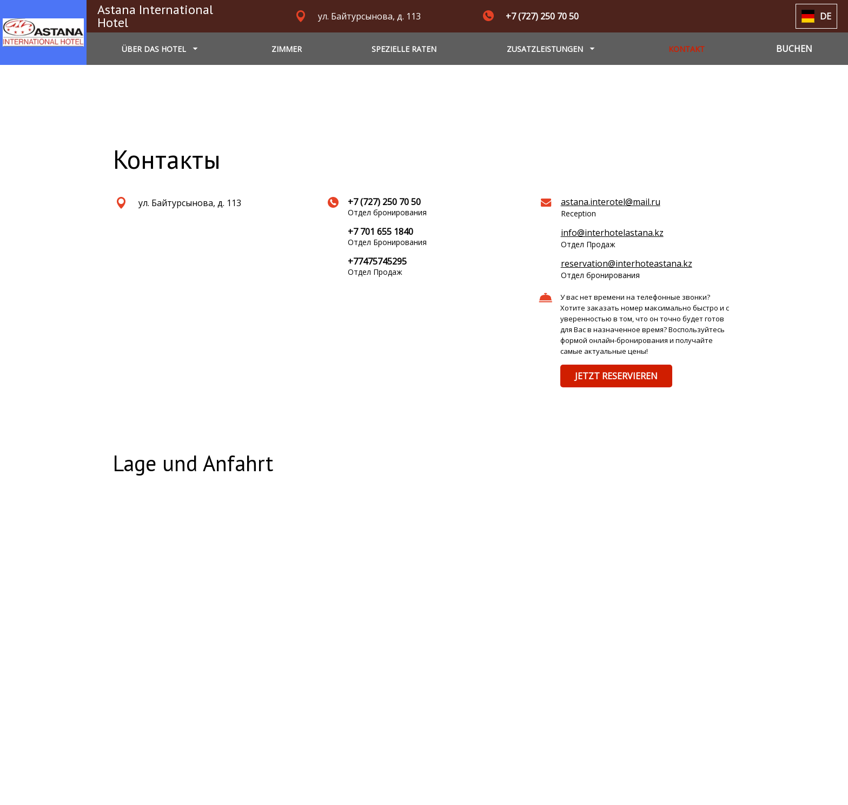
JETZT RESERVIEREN (616, 376)
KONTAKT (686, 49)
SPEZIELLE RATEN (404, 49)
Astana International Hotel (155, 16)
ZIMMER (286, 49)
